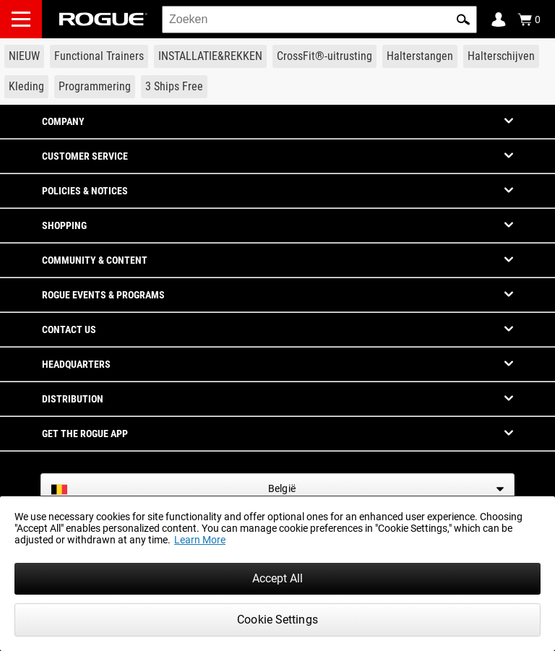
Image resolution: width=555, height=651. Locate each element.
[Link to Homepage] (103, 19)
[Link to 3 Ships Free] (174, 86)
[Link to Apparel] (26, 86)
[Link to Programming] (94, 86)
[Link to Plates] (501, 56)
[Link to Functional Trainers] (99, 56)
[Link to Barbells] (419, 56)
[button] (463, 19)
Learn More (199, 540)
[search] (319, 19)
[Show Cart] (529, 20)
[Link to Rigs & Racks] (210, 56)
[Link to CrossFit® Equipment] (324, 56)
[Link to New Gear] (24, 56)
